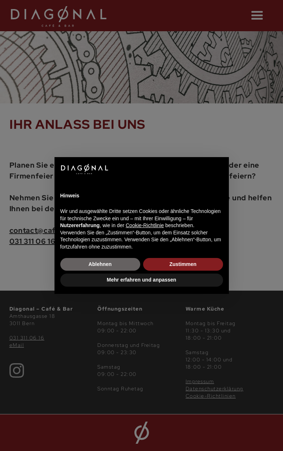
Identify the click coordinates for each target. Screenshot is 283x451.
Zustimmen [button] (183, 264)
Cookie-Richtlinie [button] (145, 225)
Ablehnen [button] (100, 264)
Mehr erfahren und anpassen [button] (141, 280)
